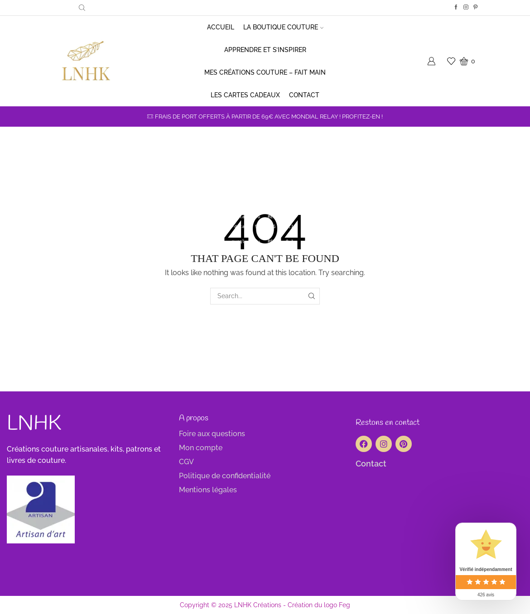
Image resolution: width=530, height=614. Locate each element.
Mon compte (200, 447)
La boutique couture (283, 27)
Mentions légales (208, 489)
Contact (304, 95)
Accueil (220, 27)
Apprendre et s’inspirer (265, 49)
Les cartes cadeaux (245, 95)
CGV (186, 461)
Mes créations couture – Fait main (265, 72)
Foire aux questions (212, 433)
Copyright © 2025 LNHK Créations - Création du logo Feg (265, 605)
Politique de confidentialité (224, 475)
